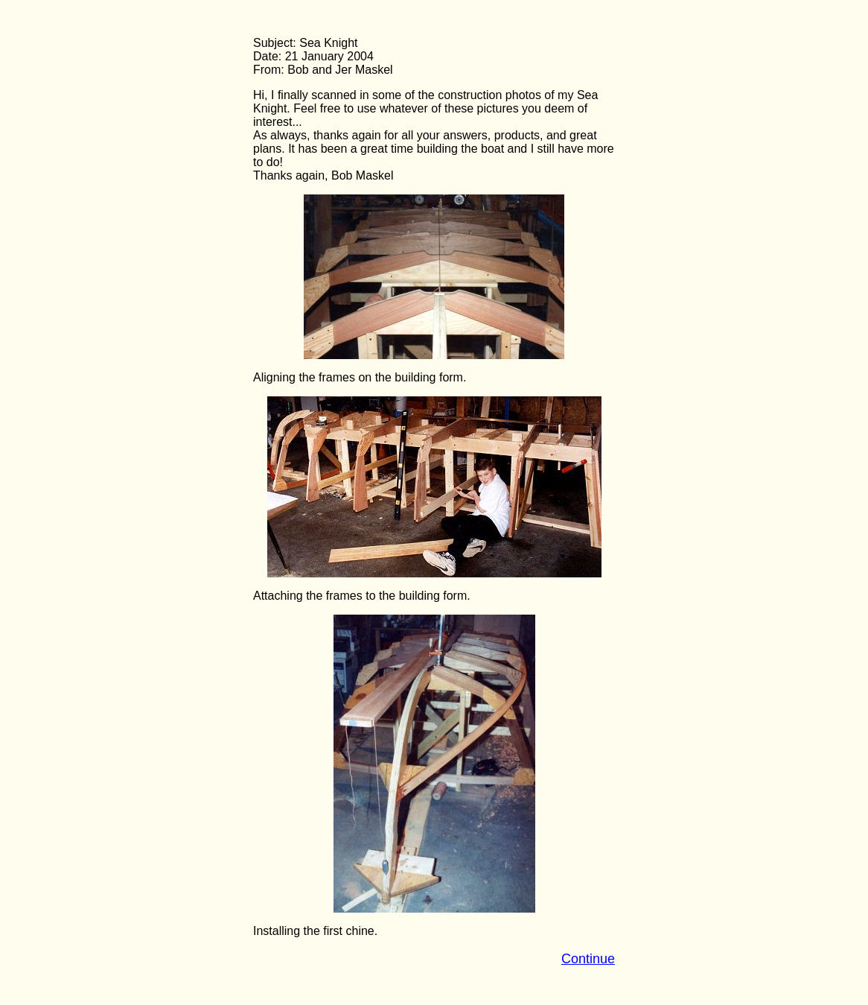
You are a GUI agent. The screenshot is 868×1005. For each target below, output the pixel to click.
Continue (588, 958)
